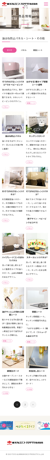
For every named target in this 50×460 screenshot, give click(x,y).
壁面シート (38, 50)
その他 (5, 395)
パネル (24, 50)
